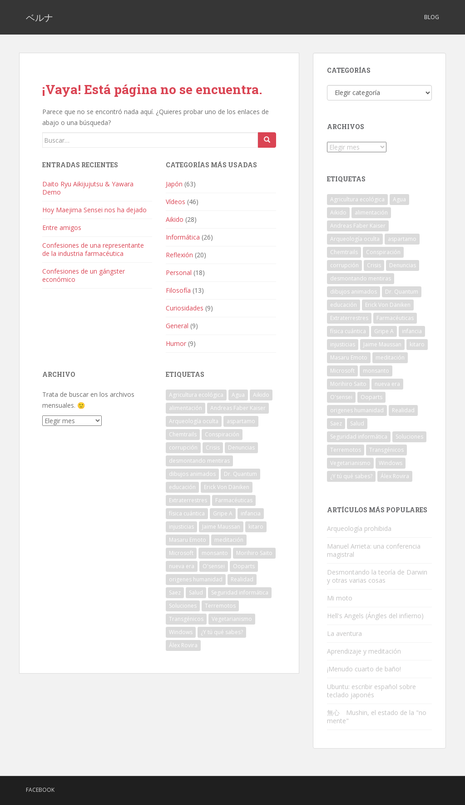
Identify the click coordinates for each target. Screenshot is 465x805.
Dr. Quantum (240, 474)
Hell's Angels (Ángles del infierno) (375, 615)
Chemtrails (183, 434)
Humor (176, 343)
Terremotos (220, 606)
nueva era (181, 566)
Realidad (242, 579)
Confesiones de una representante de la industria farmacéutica (93, 249)
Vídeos (175, 201)
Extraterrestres (188, 500)
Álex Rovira (183, 645)
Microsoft (181, 553)
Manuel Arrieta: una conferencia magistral (373, 550)
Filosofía (178, 290)
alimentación (185, 408)
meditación (228, 540)
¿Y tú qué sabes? (222, 632)
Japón (174, 184)
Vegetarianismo (232, 619)
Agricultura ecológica (196, 395)
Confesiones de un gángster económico (83, 275)
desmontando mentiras (199, 461)
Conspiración (222, 434)
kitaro (255, 526)
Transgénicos (186, 619)
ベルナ (39, 17)
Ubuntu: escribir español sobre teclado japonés (371, 690)
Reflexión (179, 254)
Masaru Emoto (187, 540)
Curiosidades (184, 308)
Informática (183, 237)
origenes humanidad (196, 579)
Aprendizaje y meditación (364, 651)
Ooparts (244, 566)
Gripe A (222, 513)
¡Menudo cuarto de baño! (364, 669)
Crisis (213, 447)
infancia (251, 513)
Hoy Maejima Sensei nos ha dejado (94, 209)
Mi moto (339, 598)
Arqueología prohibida (359, 528)
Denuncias (241, 447)
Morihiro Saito (254, 553)
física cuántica (187, 513)
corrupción (183, 447)
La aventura (344, 633)
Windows (181, 632)
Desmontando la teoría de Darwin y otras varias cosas (377, 576)
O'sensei (214, 566)
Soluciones (183, 606)
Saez (175, 592)
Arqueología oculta (193, 421)
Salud (196, 592)
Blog (431, 17)
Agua (238, 395)
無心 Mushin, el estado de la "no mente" (376, 716)
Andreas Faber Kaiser (238, 408)
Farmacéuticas (233, 500)
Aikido (174, 219)
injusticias (181, 526)
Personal (179, 272)
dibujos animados (192, 474)
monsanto (215, 553)
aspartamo (241, 421)
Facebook (40, 790)
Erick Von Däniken (226, 487)
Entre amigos (61, 227)
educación (182, 487)
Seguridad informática (239, 592)
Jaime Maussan (221, 526)
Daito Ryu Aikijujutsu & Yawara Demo (88, 188)
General (177, 325)
